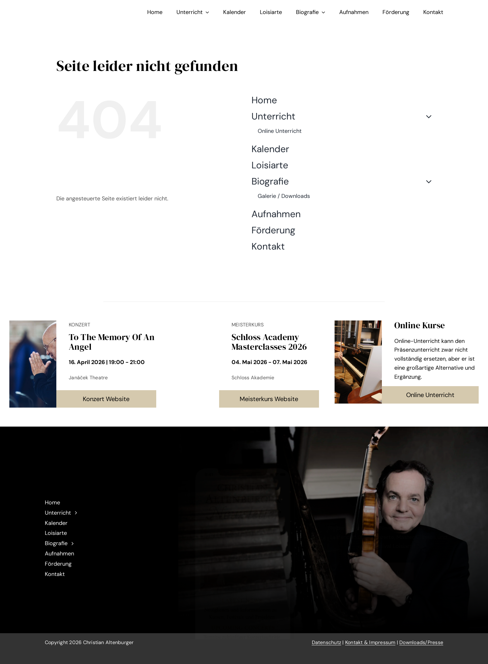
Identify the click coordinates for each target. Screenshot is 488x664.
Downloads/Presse (421, 642)
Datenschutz (326, 642)
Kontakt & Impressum (370, 642)
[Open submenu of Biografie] (426, 181)
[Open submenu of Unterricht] (426, 116)
